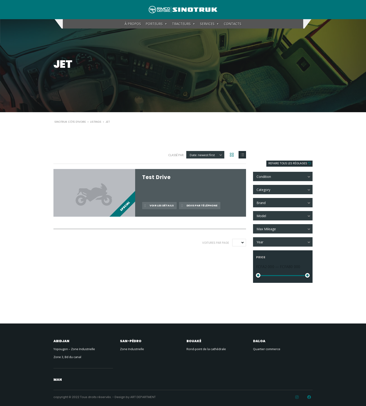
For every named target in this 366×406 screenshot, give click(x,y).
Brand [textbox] (261, 203)
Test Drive (156, 177)
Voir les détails (159, 206)
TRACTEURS (183, 24)
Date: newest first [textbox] (202, 155)
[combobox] (283, 176)
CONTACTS (232, 24)
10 (237, 243)
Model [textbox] (261, 216)
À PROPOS (133, 24)
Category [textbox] (263, 189)
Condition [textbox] (264, 176)
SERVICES (209, 24)
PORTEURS (156, 24)
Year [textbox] (260, 242)
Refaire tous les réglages (288, 163)
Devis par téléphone (199, 206)
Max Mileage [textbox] (266, 229)
